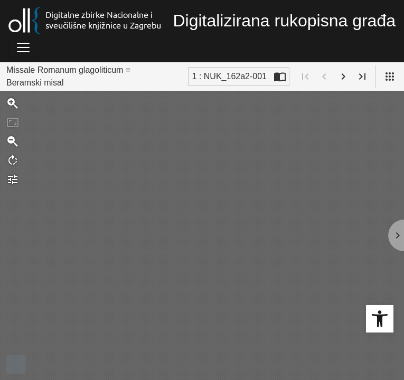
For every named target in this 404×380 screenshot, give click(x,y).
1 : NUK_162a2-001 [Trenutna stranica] (229, 76)
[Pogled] (390, 76)
